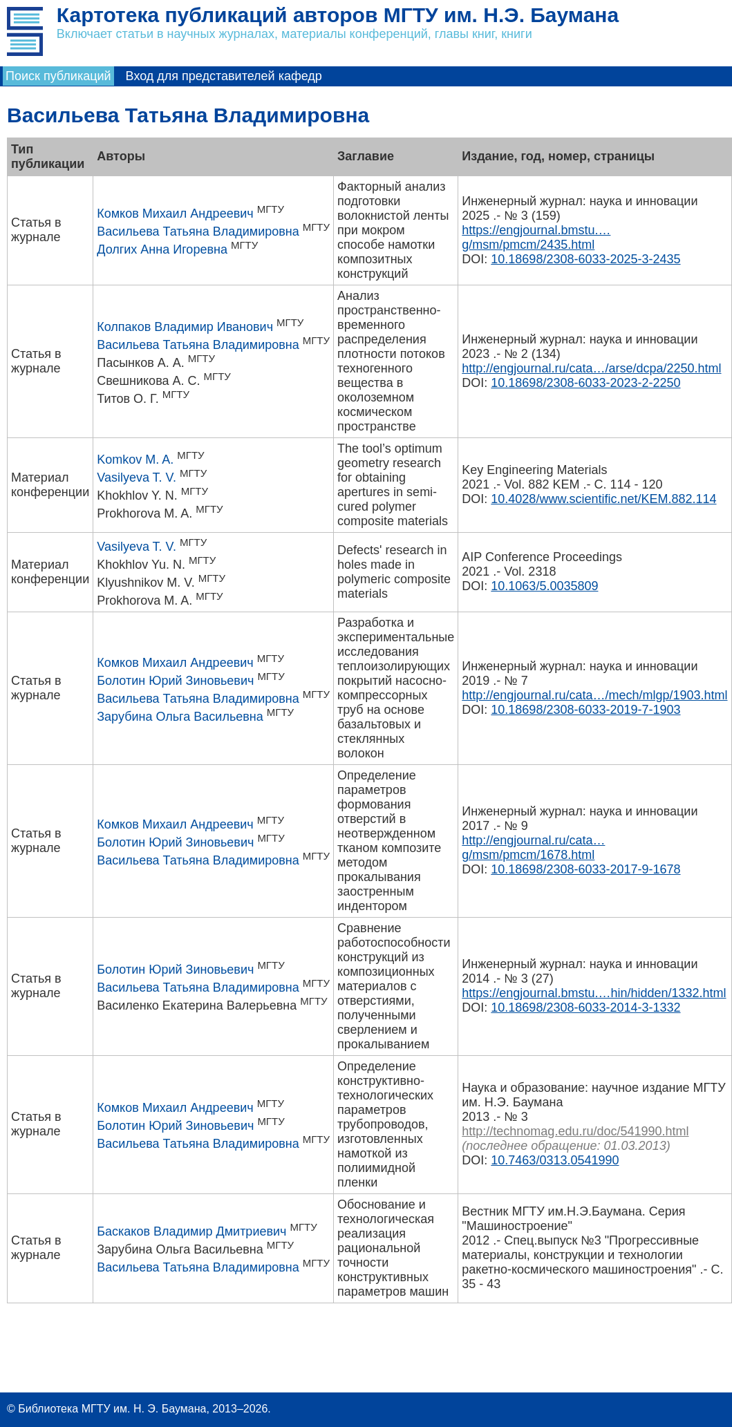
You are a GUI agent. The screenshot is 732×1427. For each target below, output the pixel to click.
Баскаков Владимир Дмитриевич (191, 1231)
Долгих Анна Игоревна (162, 249)
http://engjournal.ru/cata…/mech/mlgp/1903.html (594, 695)
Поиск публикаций (58, 76)
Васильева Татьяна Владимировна (198, 231)
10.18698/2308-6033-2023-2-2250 (585, 383)
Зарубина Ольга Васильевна (180, 717)
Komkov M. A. (135, 459)
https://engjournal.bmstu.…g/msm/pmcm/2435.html (536, 237)
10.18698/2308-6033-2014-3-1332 (585, 1007)
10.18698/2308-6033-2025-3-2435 (585, 259)
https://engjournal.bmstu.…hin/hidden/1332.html (594, 993)
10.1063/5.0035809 (544, 586)
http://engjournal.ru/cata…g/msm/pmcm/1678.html (533, 847)
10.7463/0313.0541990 (555, 1160)
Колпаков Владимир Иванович (185, 327)
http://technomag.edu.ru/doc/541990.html (575, 1131)
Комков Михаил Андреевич (175, 213)
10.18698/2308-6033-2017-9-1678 (585, 869)
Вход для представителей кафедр (224, 76)
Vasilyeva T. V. (136, 477)
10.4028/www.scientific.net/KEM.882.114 (603, 499)
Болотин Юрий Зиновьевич (175, 681)
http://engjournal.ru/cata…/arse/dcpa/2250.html (591, 368)
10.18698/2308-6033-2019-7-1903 (585, 710)
